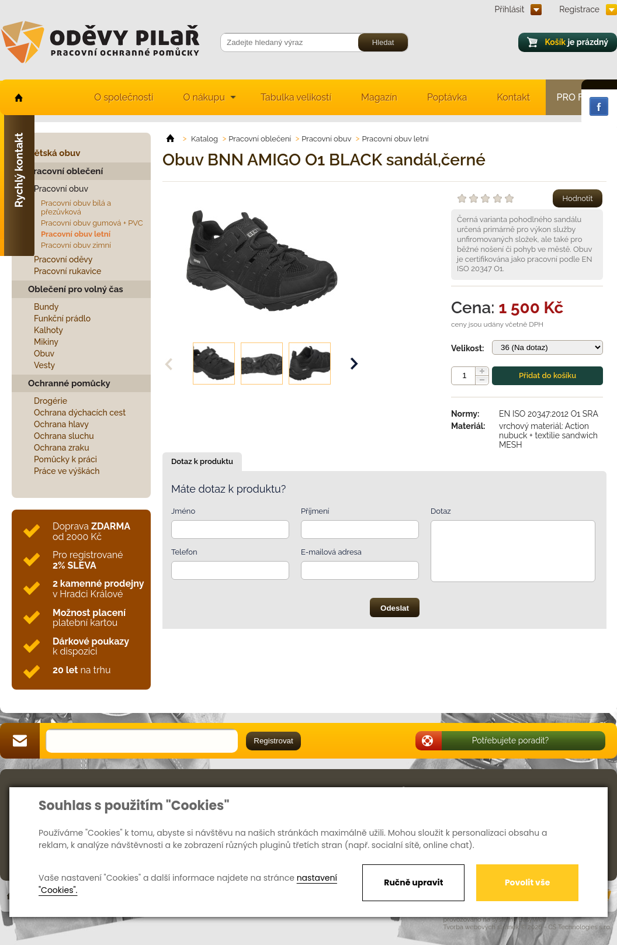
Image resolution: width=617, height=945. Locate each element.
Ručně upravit (413, 882)
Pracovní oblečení (65, 171)
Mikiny (46, 342)
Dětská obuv (54, 153)
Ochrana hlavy (61, 424)
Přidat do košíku (547, 375)
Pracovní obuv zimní (76, 245)
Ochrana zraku (61, 447)
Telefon (184, 552)
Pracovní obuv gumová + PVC (92, 223)
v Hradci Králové (98, 589)
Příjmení (315, 511)
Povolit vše (527, 882)
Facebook (599, 106)
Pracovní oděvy (63, 259)
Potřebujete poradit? (510, 740)
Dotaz (441, 511)
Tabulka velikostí (296, 97)
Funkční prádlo (62, 318)
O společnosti (123, 97)
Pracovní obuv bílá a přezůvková (76, 207)
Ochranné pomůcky (69, 383)
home (18, 97)
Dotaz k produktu (202, 461)
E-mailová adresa (331, 552)
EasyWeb (533, 919)
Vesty (44, 365)
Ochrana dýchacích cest (80, 412)
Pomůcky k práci (65, 459)
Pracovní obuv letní (75, 234)
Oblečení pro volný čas (75, 289)
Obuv (44, 353)
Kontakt (513, 97)
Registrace (579, 9)
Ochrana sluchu (64, 436)
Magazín (379, 97)
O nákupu (204, 97)
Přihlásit (510, 9)
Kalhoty (48, 330)
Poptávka (447, 97)
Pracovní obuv (61, 188)
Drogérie (50, 401)
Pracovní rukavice (67, 271)
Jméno (183, 511)
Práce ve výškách (67, 471)
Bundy (46, 306)
